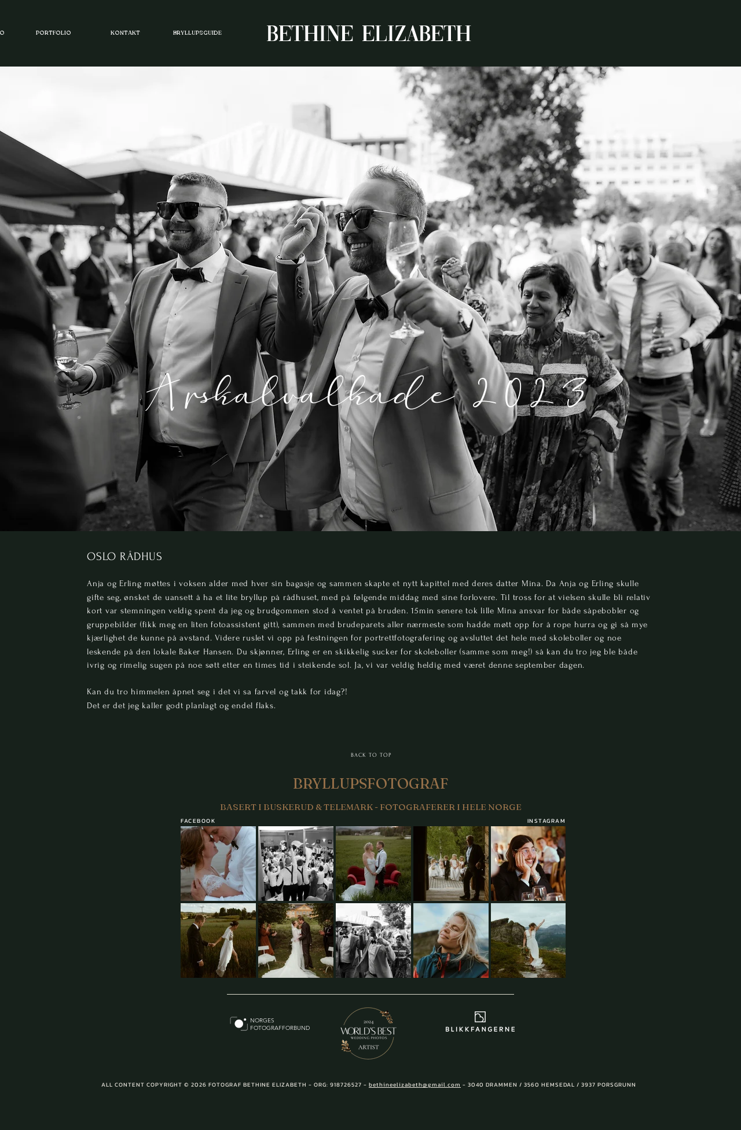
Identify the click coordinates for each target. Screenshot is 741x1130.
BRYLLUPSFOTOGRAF (371, 783)
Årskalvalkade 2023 (369, 391)
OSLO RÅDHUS (124, 556)
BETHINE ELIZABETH (368, 35)
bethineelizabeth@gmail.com (415, 1084)
